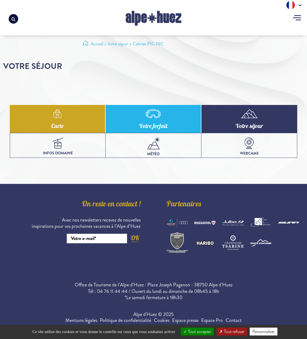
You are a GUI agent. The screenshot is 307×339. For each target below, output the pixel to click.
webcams (249, 146)
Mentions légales (81, 320)
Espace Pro (212, 320)
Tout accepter (197, 331)
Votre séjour (249, 127)
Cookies (161, 320)
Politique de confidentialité (125, 320)
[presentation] (99, 258)
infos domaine (58, 147)
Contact (234, 320)
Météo (153, 146)
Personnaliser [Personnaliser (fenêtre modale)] (263, 331)
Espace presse (185, 320)
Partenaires (184, 205)
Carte (57, 127)
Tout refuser (231, 331)
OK (135, 238)
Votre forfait (153, 127)
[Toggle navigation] (297, 18)
